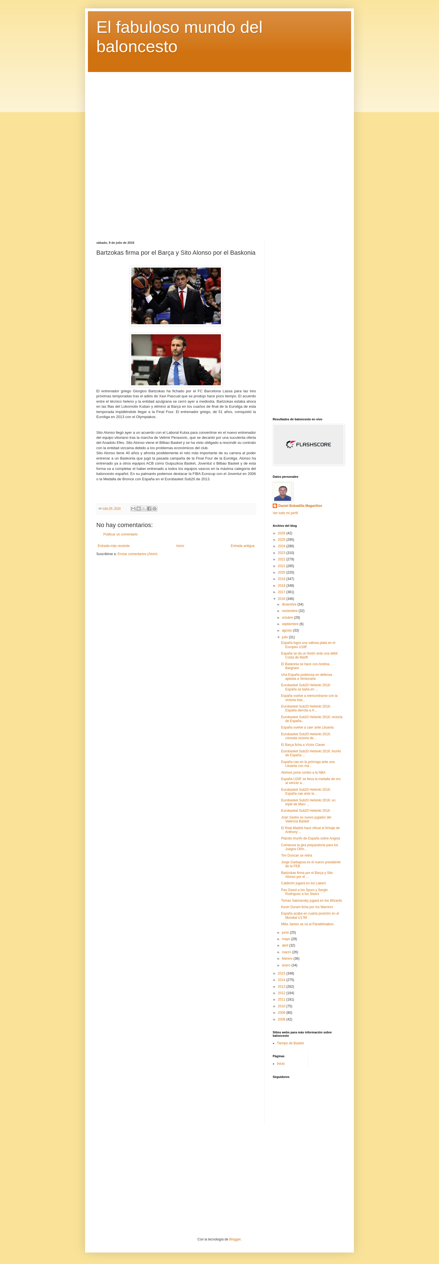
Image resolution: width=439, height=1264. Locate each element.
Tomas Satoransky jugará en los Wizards (311, 901)
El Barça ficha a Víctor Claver (303, 745)
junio (286, 932)
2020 (282, 572)
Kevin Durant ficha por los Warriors (307, 907)
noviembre (290, 611)
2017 (282, 592)
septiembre (291, 624)
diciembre (289, 604)
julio (285, 637)
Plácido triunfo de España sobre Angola (310, 838)
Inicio (180, 546)
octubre (288, 618)
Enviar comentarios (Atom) (137, 554)
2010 (282, 1006)
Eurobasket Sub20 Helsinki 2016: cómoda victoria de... (306, 736)
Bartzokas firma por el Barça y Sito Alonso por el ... (307, 875)
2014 (282, 980)
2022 (282, 559)
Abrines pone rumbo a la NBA (303, 772)
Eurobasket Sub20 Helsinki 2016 (305, 811)
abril (285, 945)
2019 (282, 579)
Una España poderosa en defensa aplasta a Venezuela (306, 677)
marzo (287, 952)
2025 (282, 540)
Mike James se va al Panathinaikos (307, 924)
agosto (287, 630)
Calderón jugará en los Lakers (303, 883)
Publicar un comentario (120, 534)
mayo (286, 939)
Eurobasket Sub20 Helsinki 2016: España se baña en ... (306, 687)
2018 (282, 586)
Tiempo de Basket (290, 1043)
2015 (282, 973)
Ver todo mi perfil (285, 513)
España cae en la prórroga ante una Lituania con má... (308, 764)
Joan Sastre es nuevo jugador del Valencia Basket (306, 819)
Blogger (235, 1239)
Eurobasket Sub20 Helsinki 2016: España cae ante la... (306, 791)
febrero (287, 959)
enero (286, 965)
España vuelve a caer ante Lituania (307, 727)
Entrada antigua (242, 546)
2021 (282, 566)
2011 (282, 999)
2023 (282, 553)
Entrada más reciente (114, 546)
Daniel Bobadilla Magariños (300, 506)
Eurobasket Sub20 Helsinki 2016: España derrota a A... (306, 708)
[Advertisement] (219, 152)
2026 (282, 533)
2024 (282, 546)
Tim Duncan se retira (296, 855)
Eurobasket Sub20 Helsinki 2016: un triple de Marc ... (308, 802)
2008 (282, 1019)
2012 (282, 993)
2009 (282, 1013)
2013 (282, 987)
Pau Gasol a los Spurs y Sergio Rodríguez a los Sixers (304, 892)
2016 (282, 599)
